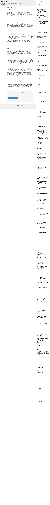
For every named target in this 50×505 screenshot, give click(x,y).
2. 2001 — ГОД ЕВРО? (40, 219)
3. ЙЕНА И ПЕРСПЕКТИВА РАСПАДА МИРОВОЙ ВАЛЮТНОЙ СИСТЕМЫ (41, 291)
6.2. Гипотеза (39, 87)
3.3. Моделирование (40, 52)
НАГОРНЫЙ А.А (40, 362)
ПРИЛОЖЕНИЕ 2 (40, 345)
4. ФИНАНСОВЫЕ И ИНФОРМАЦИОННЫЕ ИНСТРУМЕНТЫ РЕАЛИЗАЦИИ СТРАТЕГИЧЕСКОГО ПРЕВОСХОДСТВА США (42, 132)
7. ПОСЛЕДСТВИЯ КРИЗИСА (42, 92)
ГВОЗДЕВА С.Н (39, 388)
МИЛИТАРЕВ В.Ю (40, 401)
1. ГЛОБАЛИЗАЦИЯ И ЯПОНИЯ (42, 282)
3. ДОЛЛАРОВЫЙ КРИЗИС (41, 257)
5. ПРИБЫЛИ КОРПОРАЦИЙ (42, 164)
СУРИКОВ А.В (39, 359)
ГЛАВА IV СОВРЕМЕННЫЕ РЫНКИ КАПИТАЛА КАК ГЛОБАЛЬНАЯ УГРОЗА (41, 147)
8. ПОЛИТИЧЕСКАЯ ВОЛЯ (41, 232)
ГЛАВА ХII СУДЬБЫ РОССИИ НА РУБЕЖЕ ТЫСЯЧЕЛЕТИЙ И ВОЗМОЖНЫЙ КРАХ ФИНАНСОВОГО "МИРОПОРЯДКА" (42, 340)
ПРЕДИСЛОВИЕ (40, 6)
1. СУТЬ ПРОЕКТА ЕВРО (41, 217)
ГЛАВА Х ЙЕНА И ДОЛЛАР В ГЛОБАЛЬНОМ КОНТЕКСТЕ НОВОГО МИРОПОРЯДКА (42, 278)
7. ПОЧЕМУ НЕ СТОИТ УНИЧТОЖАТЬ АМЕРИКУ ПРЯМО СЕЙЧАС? (41, 142)
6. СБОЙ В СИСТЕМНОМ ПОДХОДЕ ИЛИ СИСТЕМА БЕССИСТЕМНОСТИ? (41, 207)
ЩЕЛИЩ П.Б (39, 396)
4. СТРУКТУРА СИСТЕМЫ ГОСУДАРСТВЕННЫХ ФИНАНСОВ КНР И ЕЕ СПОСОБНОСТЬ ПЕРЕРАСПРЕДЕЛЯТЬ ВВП (41, 318)
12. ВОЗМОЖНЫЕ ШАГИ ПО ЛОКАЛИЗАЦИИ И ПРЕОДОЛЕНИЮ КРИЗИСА (42, 182)
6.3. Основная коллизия (41, 89)
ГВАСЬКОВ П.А (39, 404)
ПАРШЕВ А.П (39, 375)
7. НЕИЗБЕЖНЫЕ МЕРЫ (41, 271)
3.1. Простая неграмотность (41, 120)
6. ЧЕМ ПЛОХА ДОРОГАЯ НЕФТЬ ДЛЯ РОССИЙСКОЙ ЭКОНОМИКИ (43, 267)
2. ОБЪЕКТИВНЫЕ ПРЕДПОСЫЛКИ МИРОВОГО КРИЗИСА (42, 112)
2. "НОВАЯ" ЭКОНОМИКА (41, 26)
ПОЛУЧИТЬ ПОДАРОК (13, 98)
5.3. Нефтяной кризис (40, 78)
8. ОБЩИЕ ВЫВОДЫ (40, 101)
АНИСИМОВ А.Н (40, 372)
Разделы (21, 105)
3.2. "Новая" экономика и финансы (42, 50)
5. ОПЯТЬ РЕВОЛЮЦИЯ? (41, 203)
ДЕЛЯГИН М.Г (39, 393)
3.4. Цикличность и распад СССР (42, 55)
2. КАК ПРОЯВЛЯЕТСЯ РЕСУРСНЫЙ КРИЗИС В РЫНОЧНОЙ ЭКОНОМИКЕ (41, 253)
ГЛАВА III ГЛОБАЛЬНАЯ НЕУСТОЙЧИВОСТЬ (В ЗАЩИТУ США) (42, 105)
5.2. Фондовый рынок (40, 75)
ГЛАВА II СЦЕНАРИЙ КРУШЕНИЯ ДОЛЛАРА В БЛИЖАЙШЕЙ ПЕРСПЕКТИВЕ (42, 16)
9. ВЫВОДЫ (39, 235)
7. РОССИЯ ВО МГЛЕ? (41, 210)
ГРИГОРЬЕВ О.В (40, 367)
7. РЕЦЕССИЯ (39, 171)
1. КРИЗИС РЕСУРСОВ (41, 249)
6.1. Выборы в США (40, 84)
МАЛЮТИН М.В (40, 364)
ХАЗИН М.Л (39, 380)
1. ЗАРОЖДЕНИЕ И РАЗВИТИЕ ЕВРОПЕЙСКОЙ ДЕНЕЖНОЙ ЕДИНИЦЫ (42, 187)
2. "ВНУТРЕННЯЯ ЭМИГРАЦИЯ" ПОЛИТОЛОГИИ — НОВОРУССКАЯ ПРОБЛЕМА (42, 192)
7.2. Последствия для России (41, 98)
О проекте (17, 105)
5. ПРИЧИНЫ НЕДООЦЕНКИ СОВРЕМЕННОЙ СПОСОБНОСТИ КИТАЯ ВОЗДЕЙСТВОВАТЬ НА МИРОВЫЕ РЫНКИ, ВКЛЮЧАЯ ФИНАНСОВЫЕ (43, 326)
